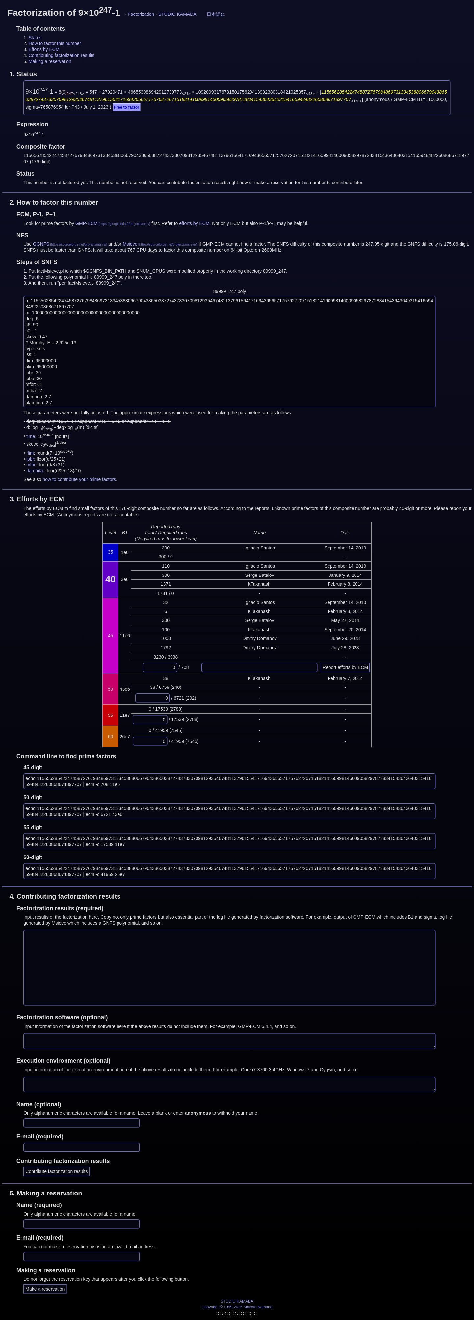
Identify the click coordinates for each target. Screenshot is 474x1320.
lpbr (30, 459)
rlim (30, 453)
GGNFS (41, 244)
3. (36, 499)
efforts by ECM (194, 223)
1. (23, 74)
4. (64, 896)
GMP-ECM (86, 223)
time (30, 436)
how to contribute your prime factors (79, 479)
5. (45, 1193)
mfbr (31, 464)
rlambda (34, 470)
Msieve (130, 244)
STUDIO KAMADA (177, 14)
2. (53, 202)
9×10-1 (39, 91)
